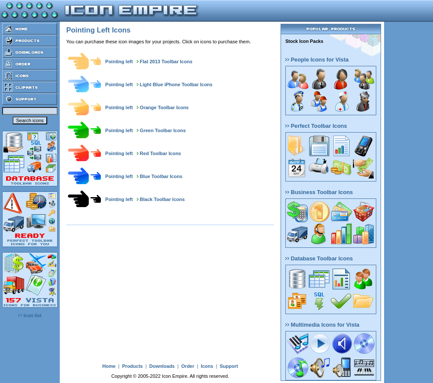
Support (229, 366)
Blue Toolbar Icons (161, 176)
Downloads (162, 366)
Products (132, 366)
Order (187, 366)
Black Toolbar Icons (162, 199)
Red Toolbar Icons (160, 153)
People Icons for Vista (317, 59)
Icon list (30, 315)
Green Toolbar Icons (163, 130)
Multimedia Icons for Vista (322, 324)
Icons (207, 366)
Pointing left (119, 61)
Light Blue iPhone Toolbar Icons (176, 84)
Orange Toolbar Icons (164, 107)
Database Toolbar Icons (319, 258)
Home (109, 366)
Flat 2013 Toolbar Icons (166, 61)
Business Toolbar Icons (319, 192)
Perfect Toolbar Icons (316, 126)
